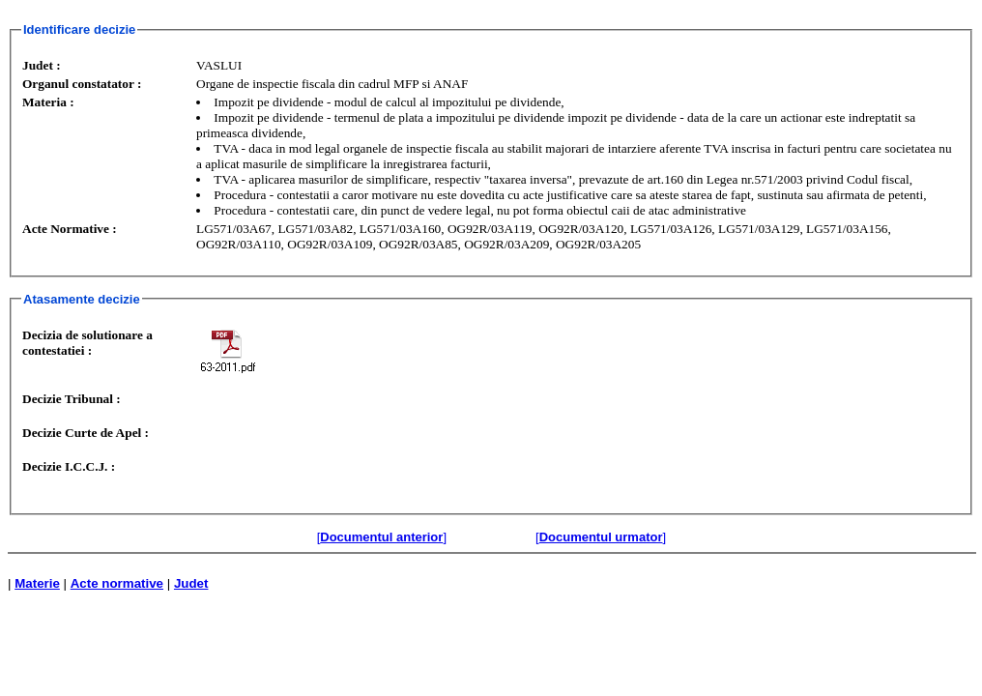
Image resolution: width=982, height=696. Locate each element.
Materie (37, 583)
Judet (191, 583)
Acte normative (117, 583)
